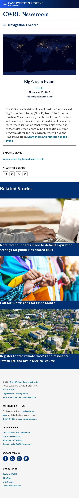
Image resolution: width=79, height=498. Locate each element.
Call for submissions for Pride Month (27, 303)
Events (40, 159)
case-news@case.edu (27, 419)
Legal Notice (8, 393)
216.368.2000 (9, 389)
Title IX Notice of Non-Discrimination (19, 397)
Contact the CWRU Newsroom (16, 432)
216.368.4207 (9, 419)
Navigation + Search (19, 25)
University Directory (12, 485)
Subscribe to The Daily (13, 440)
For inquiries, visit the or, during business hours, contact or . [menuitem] (20, 415)
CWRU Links (10, 469)
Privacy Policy (22, 393)
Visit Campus (8, 482)
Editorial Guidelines (11, 436)
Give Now (7, 478)
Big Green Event (27, 159)
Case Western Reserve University (24, 382)
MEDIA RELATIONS (14, 406)
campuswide (10, 159)
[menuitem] (39, 432)
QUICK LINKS (10, 427)
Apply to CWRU (10, 474)
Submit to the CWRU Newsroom (17, 444)
